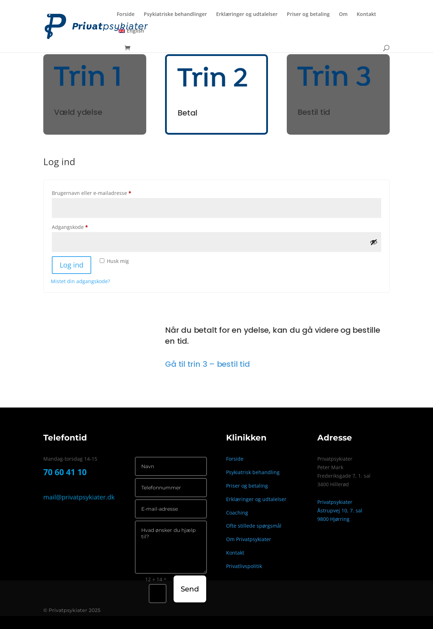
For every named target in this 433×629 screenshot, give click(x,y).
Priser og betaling (308, 14)
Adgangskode (80, 226)
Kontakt (366, 14)
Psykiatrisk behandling (253, 472)
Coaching (237, 512)
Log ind (71, 265)
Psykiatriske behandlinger (175, 14)
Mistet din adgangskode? (80, 281)
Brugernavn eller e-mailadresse (102, 192)
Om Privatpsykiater (248, 539)
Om (343, 14)
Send (190, 589)
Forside (126, 14)
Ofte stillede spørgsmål (253, 525)
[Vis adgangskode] (374, 242)
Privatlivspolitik (244, 566)
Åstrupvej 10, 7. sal (339, 510)
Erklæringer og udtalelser (247, 14)
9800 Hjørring (333, 519)
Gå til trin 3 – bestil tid (207, 364)
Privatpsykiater (334, 502)
